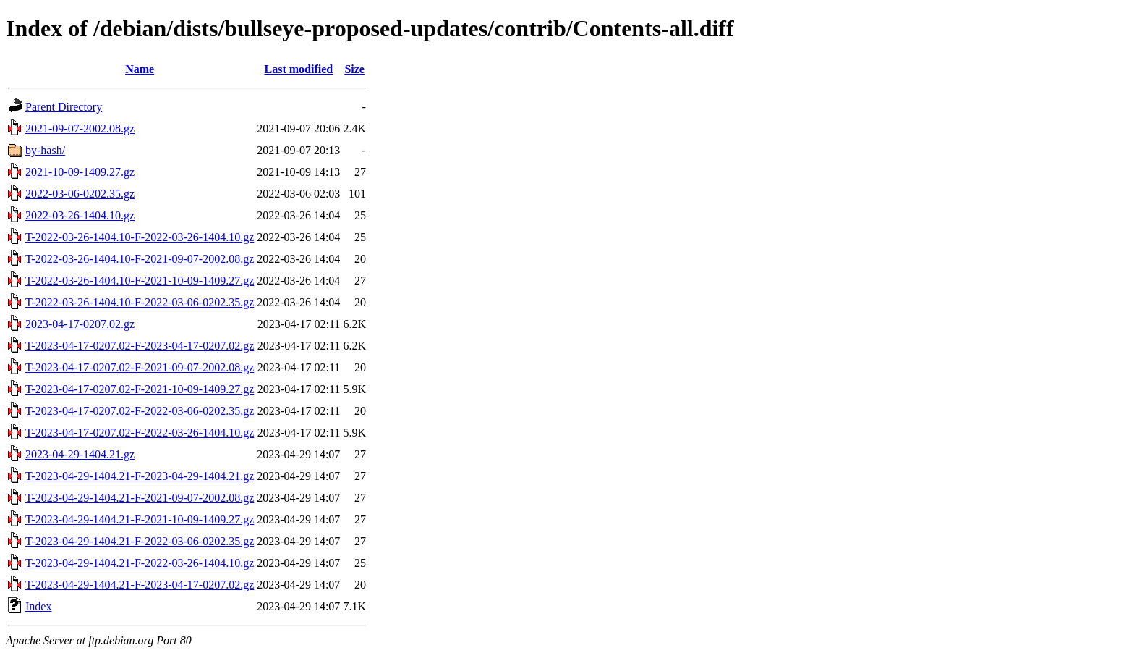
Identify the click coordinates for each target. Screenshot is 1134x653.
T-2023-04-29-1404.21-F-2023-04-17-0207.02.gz (139, 584)
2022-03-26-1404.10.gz (80, 215)
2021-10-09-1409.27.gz (80, 172)
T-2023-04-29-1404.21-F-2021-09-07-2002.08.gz (139, 498)
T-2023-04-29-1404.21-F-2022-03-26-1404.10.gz (139, 563)
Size (354, 69)
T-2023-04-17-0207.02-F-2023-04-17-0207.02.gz (139, 346)
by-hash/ (45, 150)
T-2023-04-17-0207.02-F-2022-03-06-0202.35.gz (139, 411)
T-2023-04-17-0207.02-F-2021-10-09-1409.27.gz (139, 389)
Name (139, 69)
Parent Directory (63, 107)
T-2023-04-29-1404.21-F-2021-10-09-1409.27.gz (139, 519)
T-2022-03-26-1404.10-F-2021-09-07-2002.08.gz (139, 259)
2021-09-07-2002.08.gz (80, 128)
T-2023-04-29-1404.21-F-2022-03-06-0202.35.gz (139, 541)
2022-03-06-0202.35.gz (80, 194)
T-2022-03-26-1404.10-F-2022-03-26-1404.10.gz (139, 237)
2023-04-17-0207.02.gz (80, 324)
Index (38, 606)
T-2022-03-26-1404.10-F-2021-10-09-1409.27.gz (139, 280)
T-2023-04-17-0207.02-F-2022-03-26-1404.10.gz (139, 432)
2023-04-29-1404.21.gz (80, 454)
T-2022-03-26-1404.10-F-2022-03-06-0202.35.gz (139, 302)
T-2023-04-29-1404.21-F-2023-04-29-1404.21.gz (139, 476)
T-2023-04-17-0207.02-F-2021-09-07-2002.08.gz (139, 367)
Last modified (298, 69)
